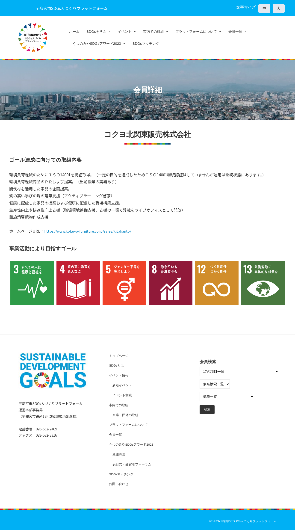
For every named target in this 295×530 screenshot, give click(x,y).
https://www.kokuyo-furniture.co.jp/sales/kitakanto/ (93, 231)
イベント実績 (122, 395)
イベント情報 (119, 375)
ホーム (74, 31)
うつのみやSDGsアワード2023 (97, 43)
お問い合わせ (119, 484)
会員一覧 (235, 31)
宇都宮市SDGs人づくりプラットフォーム (246, 521)
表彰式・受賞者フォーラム (133, 464)
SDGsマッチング (146, 43)
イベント (125, 31)
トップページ (119, 356)
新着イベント (122, 385)
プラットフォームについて (196, 31)
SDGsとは (117, 365)
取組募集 (119, 454)
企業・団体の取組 (126, 415)
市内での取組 (153, 31)
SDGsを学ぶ (96, 31)
